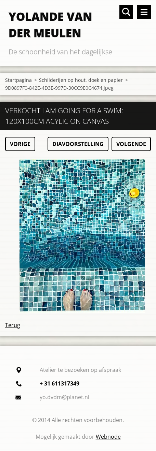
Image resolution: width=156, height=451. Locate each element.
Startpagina (18, 80)
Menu (144, 12)
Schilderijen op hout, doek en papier (81, 80)
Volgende (131, 144)
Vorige (20, 144)
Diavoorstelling (78, 144)
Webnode (108, 436)
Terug (12, 325)
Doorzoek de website (126, 12)
